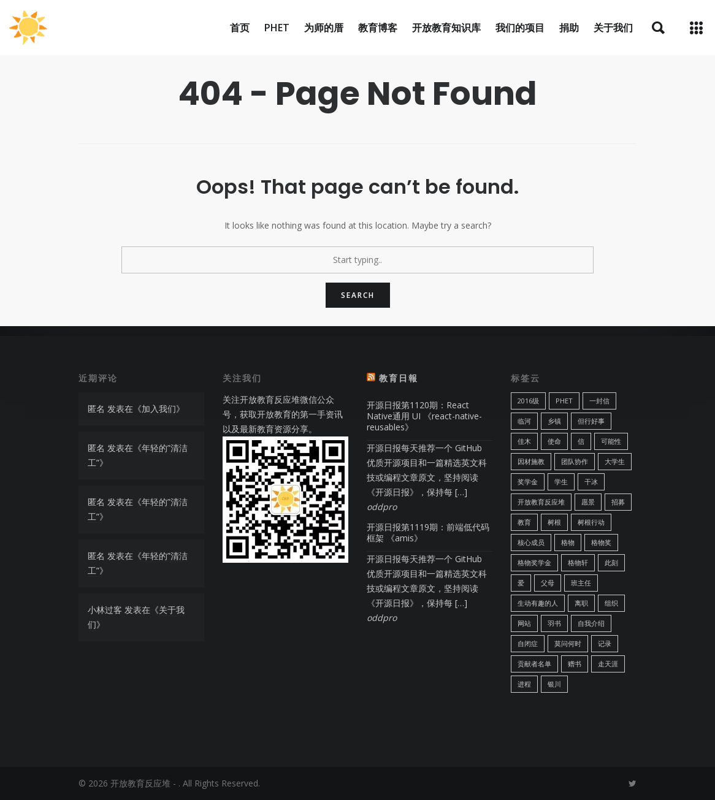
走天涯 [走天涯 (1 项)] (608, 663)
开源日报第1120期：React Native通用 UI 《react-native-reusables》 (424, 416)
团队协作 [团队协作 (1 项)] (574, 461)
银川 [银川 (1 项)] (554, 683)
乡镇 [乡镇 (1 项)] (554, 420)
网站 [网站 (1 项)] (524, 623)
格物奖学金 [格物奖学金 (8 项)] (534, 562)
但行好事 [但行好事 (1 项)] (591, 420)
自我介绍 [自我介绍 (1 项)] (591, 623)
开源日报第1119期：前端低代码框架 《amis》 (428, 532)
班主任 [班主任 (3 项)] (581, 582)
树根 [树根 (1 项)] (554, 522)
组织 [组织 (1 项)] (611, 603)
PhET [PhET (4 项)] (564, 400)
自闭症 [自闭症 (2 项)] (528, 643)
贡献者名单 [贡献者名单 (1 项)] (534, 663)
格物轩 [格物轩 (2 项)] (578, 562)
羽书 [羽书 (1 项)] (554, 623)
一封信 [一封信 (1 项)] (599, 400)
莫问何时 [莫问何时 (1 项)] (567, 643)
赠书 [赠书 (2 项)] (574, 663)
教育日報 (398, 378)
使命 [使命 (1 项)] (554, 441)
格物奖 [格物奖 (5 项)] (601, 542)
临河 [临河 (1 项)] (524, 420)
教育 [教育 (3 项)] (524, 522)
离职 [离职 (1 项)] (581, 603)
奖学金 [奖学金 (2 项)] (528, 481)
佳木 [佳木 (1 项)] (524, 441)
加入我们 (159, 408)
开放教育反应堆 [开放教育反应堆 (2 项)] (541, 501)
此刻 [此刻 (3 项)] (611, 562)
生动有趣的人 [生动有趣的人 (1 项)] (538, 603)
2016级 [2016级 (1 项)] (528, 400)
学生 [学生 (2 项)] (561, 481)
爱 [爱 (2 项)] (521, 582)
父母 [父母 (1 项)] (547, 582)
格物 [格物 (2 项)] (568, 542)
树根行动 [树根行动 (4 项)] (591, 522)
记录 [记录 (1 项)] (604, 643)
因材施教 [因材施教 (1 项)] (531, 461)
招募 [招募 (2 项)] (618, 501)
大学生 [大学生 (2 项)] (615, 461)
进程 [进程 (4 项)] (524, 683)
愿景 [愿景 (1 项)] (588, 501)
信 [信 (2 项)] (581, 441)
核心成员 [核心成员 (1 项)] (531, 542)
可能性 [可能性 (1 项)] (611, 441)
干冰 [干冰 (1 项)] (591, 481)
